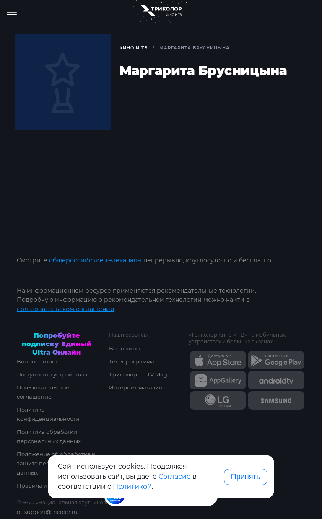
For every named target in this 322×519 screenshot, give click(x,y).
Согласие (174, 476)
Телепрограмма (131, 361)
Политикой (132, 486)
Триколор (123, 374)
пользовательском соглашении (65, 309)
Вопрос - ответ (37, 361)
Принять (245, 476)
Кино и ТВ (133, 48)
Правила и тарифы (43, 485)
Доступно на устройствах (52, 374)
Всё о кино (124, 348)
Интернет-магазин (136, 387)
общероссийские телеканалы (95, 260)
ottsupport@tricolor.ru (47, 512)
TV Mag (157, 374)
